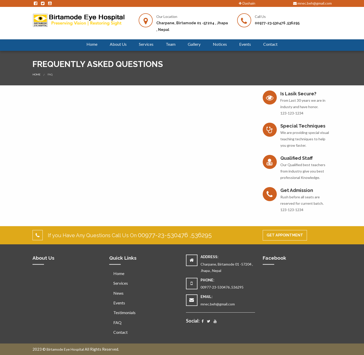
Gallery (194, 44)
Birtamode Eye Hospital (65, 349)
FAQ (117, 322)
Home (91, 44)
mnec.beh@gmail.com (312, 3)
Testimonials (124, 312)
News (118, 293)
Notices (220, 44)
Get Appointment (285, 235)
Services (146, 44)
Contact (270, 44)
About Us (118, 44)
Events (245, 44)
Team (170, 44)
